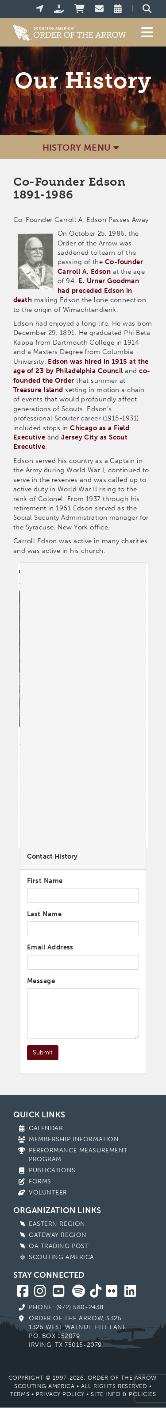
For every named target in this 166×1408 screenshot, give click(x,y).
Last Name (44, 914)
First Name (45, 881)
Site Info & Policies (123, 1394)
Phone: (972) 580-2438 (66, 1307)
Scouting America (61, 1257)
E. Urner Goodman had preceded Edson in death (76, 290)
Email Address (50, 947)
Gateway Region (58, 1235)
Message (41, 981)
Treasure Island (38, 390)
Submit (43, 1052)
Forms (40, 1181)
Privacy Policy (60, 1394)
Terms (19, 1394)
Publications (52, 1170)
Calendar (46, 1128)
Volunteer (48, 1192)
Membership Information (74, 1139)
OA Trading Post (59, 1246)
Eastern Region (57, 1224)
